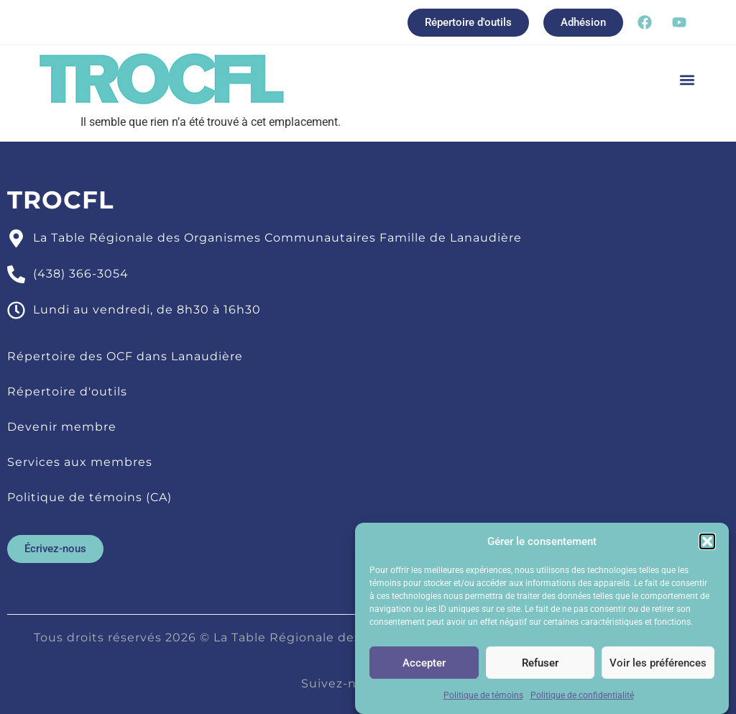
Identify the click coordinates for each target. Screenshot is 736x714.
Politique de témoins (483, 698)
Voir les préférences (658, 665)
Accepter (424, 665)
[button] (707, 544)
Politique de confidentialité (582, 698)
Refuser (540, 665)
